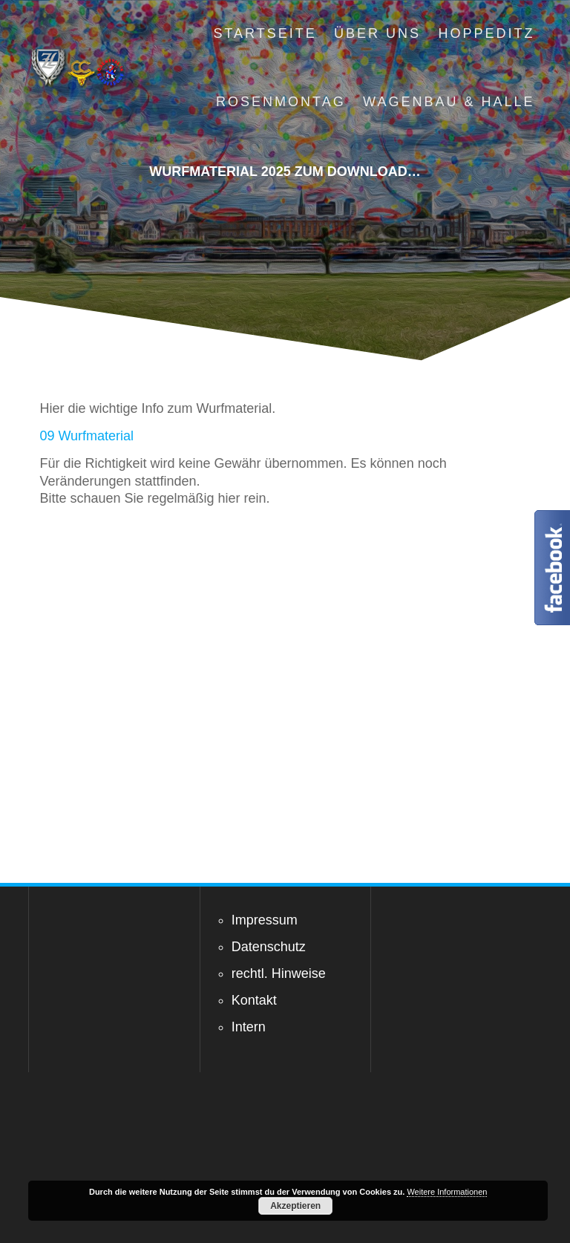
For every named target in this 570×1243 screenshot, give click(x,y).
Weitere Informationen (447, 1191)
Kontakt (254, 1000)
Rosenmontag (281, 101)
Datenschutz (269, 946)
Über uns (377, 33)
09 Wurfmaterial (86, 435)
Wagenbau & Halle (448, 101)
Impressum (265, 920)
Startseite (264, 33)
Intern (249, 1026)
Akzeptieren (295, 1206)
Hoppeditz (486, 33)
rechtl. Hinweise (279, 973)
